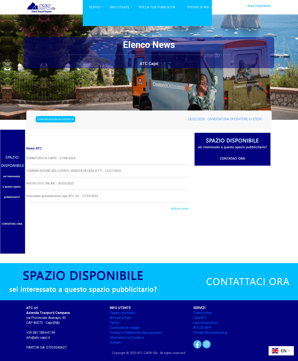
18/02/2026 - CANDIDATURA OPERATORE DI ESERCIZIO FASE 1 (236, 119)
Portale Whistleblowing (210, 333)
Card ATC (200, 318)
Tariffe (114, 323)
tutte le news (179, 208)
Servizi (95, 7)
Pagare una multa (122, 313)
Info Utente (120, 7)
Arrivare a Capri (121, 318)
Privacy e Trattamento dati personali (136, 333)
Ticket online (202, 313)
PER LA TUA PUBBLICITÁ (157, 7)
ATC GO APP (202, 328)
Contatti (115, 342)
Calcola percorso (205, 323)
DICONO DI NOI (198, 7)
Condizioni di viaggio (125, 328)
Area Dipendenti (258, 5)
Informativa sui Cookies (127, 338)
